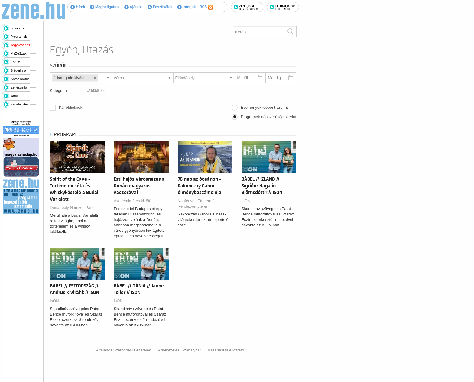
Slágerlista (18, 70)
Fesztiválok (160, 7)
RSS (206, 7)
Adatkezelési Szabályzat (179, 350)
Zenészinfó (19, 87)
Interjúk (186, 7)
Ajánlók (133, 7)
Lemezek (17, 28)
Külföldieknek (70, 107)
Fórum (15, 62)
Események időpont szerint (264, 107)
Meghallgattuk (105, 7)
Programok (19, 36)
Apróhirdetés (20, 79)
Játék (14, 96)
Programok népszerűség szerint (268, 117)
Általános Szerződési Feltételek (123, 350)
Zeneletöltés (20, 104)
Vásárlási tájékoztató (226, 350)
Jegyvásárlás (20, 45)
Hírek (77, 7)
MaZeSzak (19, 53)
